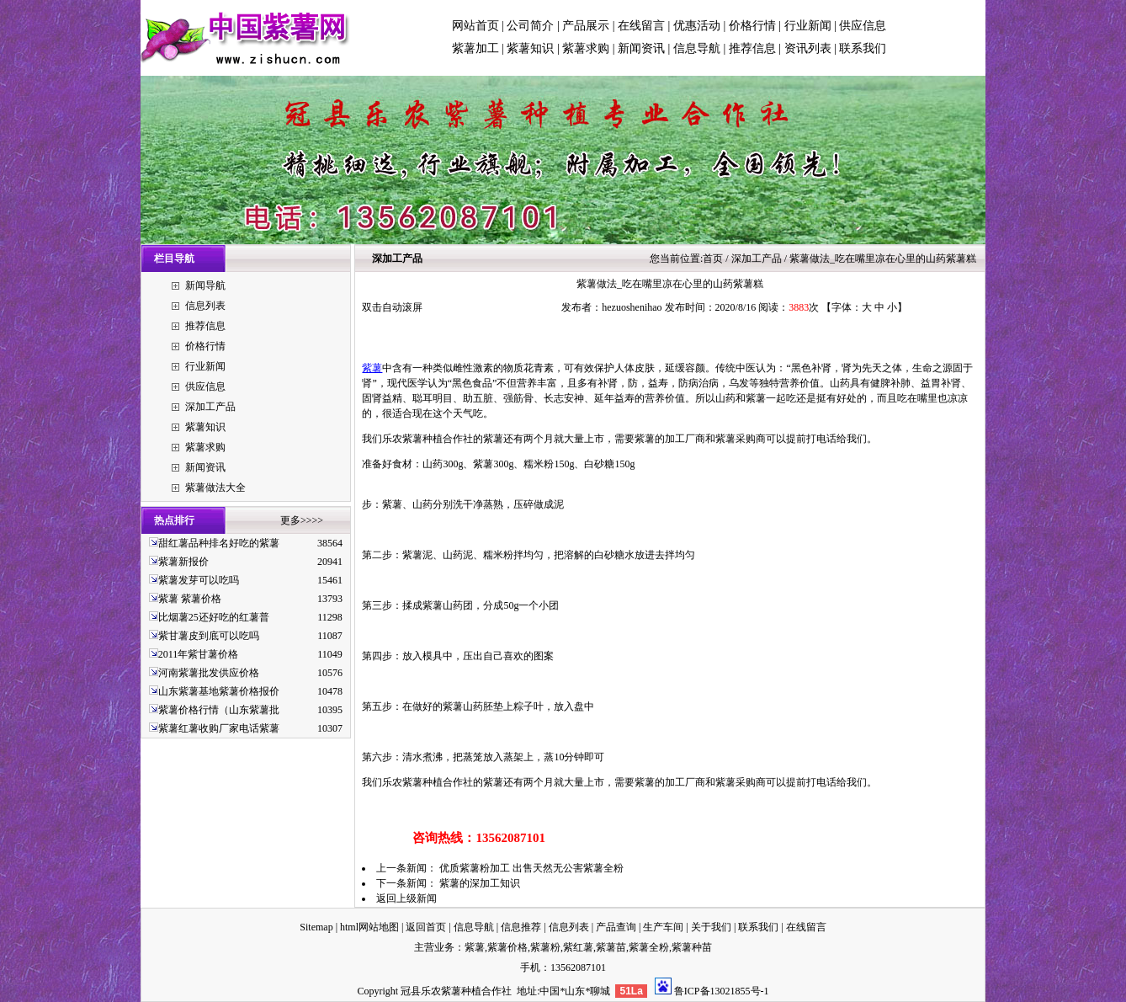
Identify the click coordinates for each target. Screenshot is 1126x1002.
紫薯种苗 (692, 947)
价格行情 (752, 25)
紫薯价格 (507, 947)
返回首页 (426, 927)
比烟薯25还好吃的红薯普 (213, 617)
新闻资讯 (641, 48)
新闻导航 (205, 285)
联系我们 (862, 48)
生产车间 (663, 927)
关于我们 (711, 927)
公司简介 (530, 25)
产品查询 (616, 927)
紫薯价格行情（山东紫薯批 (218, 710)
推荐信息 (752, 48)
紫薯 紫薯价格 (189, 599)
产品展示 (585, 25)
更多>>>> (301, 520)
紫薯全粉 (649, 947)
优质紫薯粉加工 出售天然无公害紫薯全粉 (531, 868)
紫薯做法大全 (215, 487)
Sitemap (316, 927)
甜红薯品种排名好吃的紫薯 (218, 543)
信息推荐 (521, 927)
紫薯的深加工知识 (479, 883)
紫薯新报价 (183, 562)
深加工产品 (210, 407)
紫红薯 (578, 947)
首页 (713, 258)
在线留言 (641, 25)
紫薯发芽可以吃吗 (198, 580)
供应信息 (862, 25)
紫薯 (372, 368)
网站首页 (475, 25)
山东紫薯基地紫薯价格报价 (218, 691)
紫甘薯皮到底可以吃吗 (208, 636)
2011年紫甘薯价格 (198, 654)
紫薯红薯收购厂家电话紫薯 (218, 728)
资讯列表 (807, 48)
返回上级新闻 (406, 898)
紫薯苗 (611, 947)
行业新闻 (807, 25)
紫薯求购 (585, 48)
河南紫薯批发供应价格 (208, 673)
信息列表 (205, 306)
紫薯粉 (545, 947)
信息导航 (696, 48)
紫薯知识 (530, 48)
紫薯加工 (475, 48)
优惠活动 (696, 25)
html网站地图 (369, 927)
